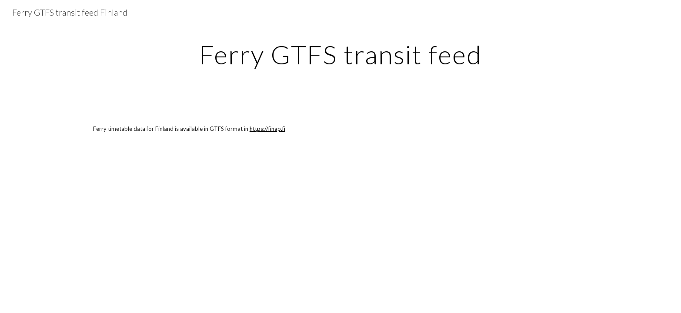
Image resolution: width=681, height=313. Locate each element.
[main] (340, 54)
